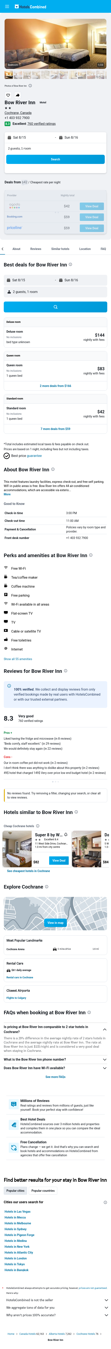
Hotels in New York (17, 1246)
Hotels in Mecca (15, 1217)
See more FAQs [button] (56, 1077)
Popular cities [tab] (15, 1190)
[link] (28, 871)
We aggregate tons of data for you (57, 1307)
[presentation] (30, 85)
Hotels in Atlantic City (19, 1252)
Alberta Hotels (57, 1334)
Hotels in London (16, 1258)
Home (11, 1334)
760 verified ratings (41, 124)
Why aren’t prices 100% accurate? (57, 1315)
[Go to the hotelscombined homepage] (30, 6)
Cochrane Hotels (85, 1334)
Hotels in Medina (16, 1240)
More (7, 494)
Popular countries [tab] (43, 1190)
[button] (7, 6)
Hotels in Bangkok (17, 1270)
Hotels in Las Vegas (17, 1211)
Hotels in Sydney (15, 1229)
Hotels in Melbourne (18, 1223)
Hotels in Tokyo (15, 1264)
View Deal (58, 860)
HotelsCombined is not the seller (57, 1300)
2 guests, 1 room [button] (19, 148)
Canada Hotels (27, 1334)
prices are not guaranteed (93, 1287)
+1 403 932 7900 (17, 118)
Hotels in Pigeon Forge (19, 1235)
